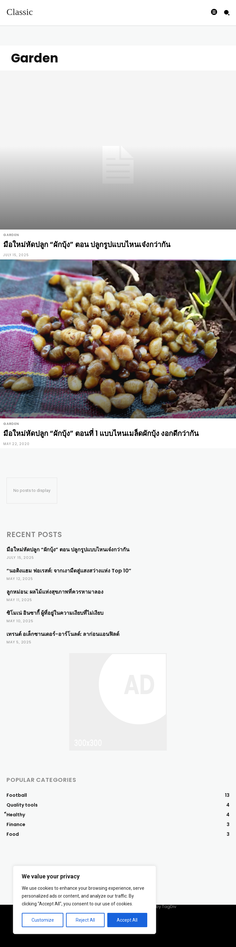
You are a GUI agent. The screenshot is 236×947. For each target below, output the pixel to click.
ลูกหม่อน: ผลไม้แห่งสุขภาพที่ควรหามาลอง (55, 592)
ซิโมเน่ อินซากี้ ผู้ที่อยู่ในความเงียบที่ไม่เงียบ (55, 613)
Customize (43, 920)
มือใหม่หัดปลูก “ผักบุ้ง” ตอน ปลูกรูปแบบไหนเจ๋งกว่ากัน (68, 549)
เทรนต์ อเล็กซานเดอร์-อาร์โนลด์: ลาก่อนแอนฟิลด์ (63, 634)
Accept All (127, 920)
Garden (11, 235)
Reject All (85, 920)
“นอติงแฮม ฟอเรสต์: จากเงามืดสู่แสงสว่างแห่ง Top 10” (69, 570)
